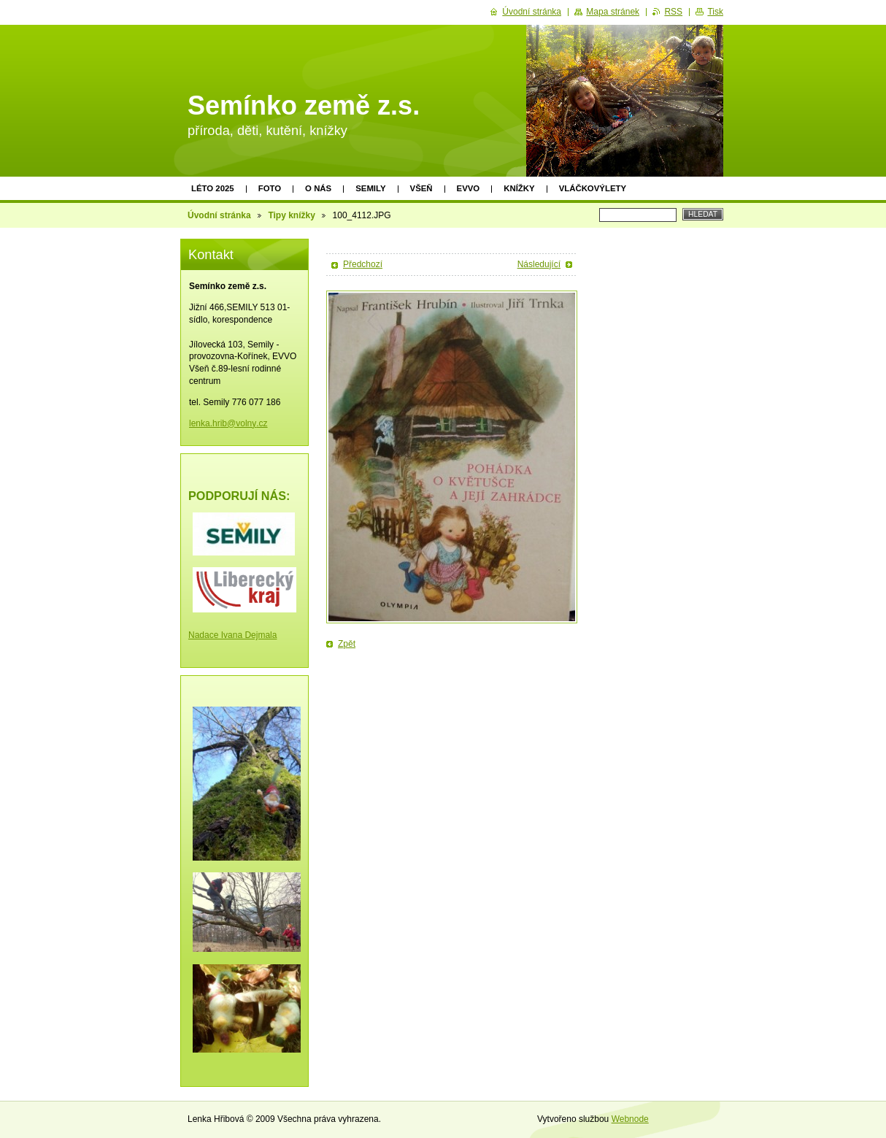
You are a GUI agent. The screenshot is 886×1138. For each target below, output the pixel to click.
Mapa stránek (612, 12)
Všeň (421, 188)
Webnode (630, 1119)
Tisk (715, 12)
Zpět (346, 644)
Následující (539, 264)
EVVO (468, 188)
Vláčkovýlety (592, 188)
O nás (318, 188)
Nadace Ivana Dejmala (232, 635)
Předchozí (362, 264)
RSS (673, 12)
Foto (269, 188)
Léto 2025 (212, 188)
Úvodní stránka (219, 215)
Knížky (519, 188)
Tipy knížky (291, 215)
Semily (370, 188)
